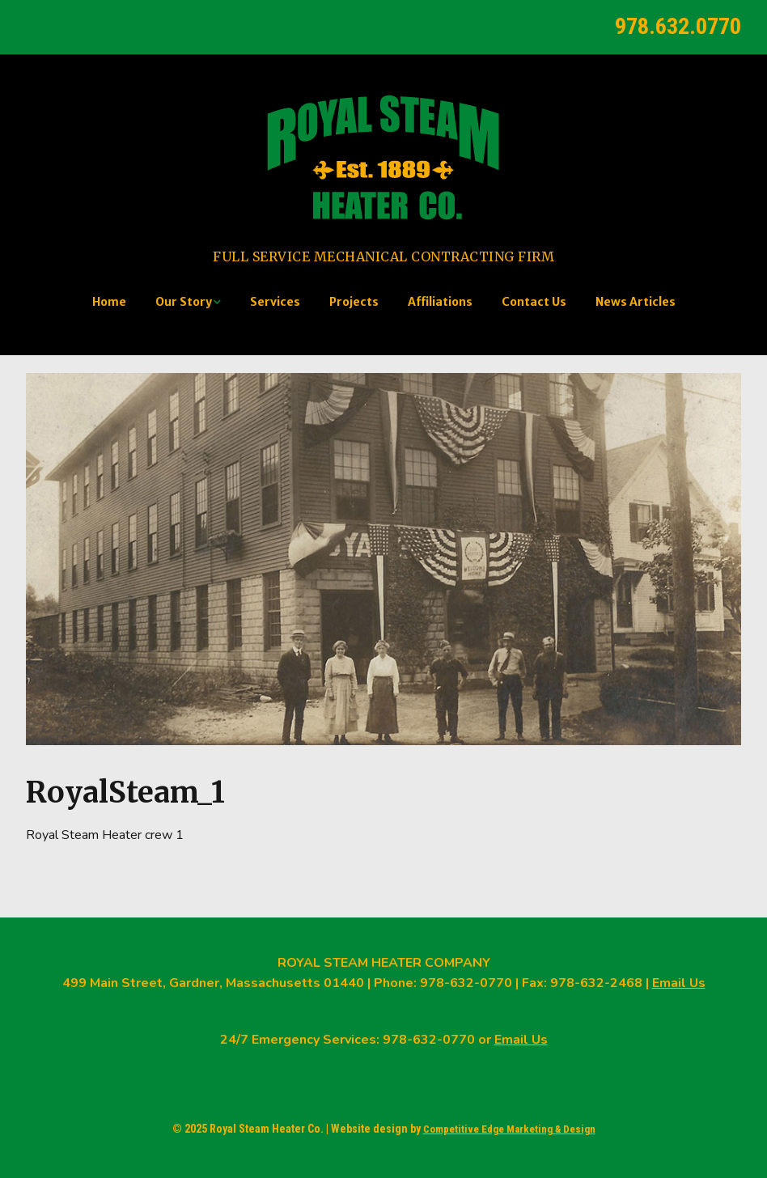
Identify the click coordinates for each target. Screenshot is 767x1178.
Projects (354, 301)
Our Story (183, 301)
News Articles (635, 301)
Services (275, 301)
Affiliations (440, 301)
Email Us (679, 983)
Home (109, 301)
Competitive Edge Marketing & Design (509, 1129)
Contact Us (534, 301)
